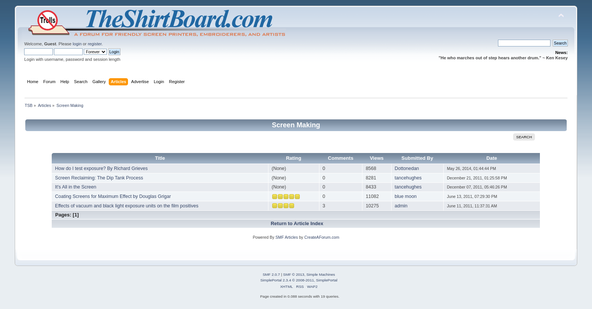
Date (491, 158)
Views (377, 158)
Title (160, 158)
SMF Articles (287, 237)
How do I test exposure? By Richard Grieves (101, 168)
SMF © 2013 (293, 274)
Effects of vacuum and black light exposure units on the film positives (127, 206)
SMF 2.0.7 (271, 274)
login (77, 44)
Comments (340, 158)
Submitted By (417, 158)
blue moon (405, 196)
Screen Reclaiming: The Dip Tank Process (99, 178)
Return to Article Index (297, 223)
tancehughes (408, 178)
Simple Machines (320, 274)
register (95, 44)
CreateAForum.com (321, 237)
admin (401, 206)
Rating (293, 158)
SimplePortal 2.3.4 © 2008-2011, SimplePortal (298, 280)
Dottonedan (407, 168)
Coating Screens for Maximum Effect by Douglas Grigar (113, 196)
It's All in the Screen (75, 187)
